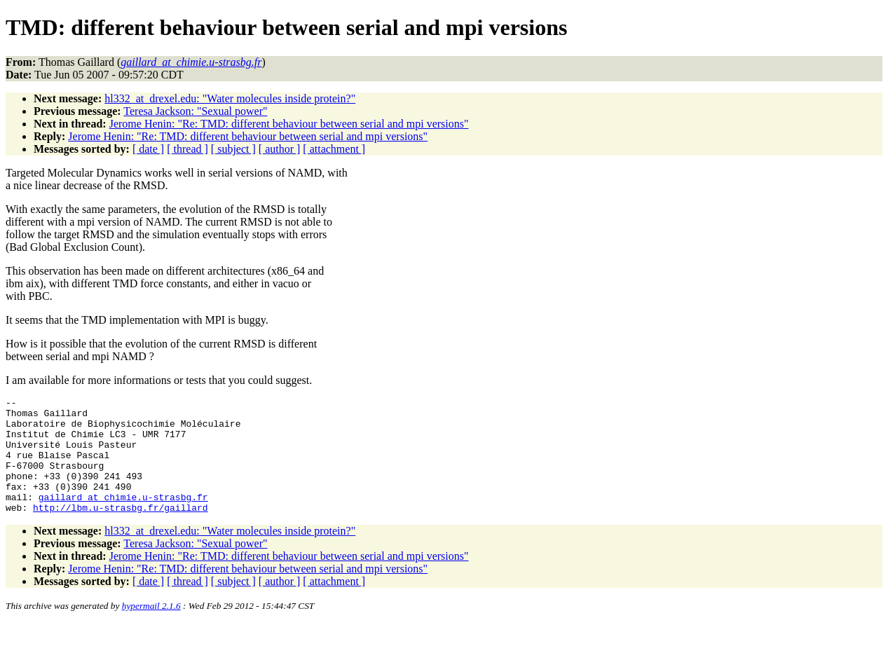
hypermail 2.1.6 (151, 629)
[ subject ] (233, 149)
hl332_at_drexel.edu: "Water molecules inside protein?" (229, 98)
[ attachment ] (334, 149)
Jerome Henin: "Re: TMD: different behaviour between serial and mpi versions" (289, 124)
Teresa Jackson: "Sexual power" (195, 111)
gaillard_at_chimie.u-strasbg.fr (123, 517)
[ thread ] (187, 149)
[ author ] (280, 149)
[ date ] (148, 149)
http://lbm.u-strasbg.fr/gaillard (120, 530)
